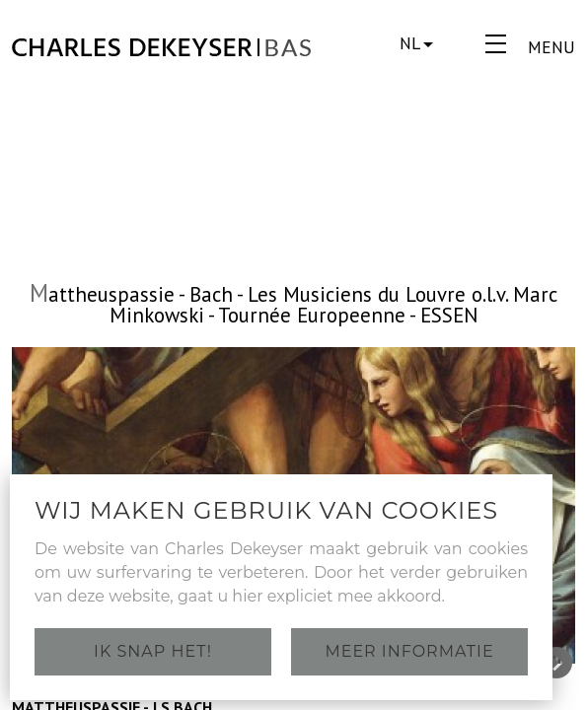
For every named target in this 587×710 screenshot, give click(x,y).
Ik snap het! (153, 651)
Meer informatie (409, 651)
